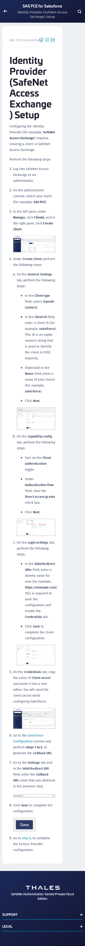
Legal (7, 926)
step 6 (26, 838)
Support (10, 914)
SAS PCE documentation (27, 40)
